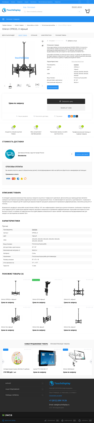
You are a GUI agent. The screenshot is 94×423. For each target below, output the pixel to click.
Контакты (33, 2)
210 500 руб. (9, 372)
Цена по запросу (16, 103)
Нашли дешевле (22, 116)
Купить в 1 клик (66, 108)
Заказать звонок (77, 7)
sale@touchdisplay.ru (61, 405)
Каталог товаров (10, 19)
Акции (26, 2)
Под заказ (58, 116)
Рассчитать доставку (41, 116)
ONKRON (76, 64)
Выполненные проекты (46, 2)
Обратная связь (9, 420)
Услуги (13, 2)
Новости (19, 2)
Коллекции (5, 2)
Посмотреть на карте (55, 396)
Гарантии (57, 2)
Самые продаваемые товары (36, 344)
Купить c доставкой (82, 154)
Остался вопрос (53, 87)
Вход (24, 7)
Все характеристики (78, 61)
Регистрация (31, 7)
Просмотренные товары (60, 344)
